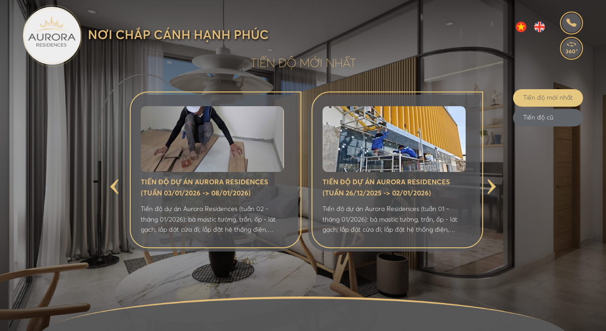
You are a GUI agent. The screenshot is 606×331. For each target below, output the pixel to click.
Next (491, 186)
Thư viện (417, 321)
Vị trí (205, 321)
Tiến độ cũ (538, 117)
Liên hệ (499, 321)
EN (539, 27)
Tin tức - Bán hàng (353, 321)
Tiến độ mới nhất (548, 98)
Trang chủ (114, 321)
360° (572, 52)
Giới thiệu (165, 321)
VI (521, 27)
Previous (114, 186)
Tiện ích (291, 321)
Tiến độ (459, 321)
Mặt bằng (246, 321)
